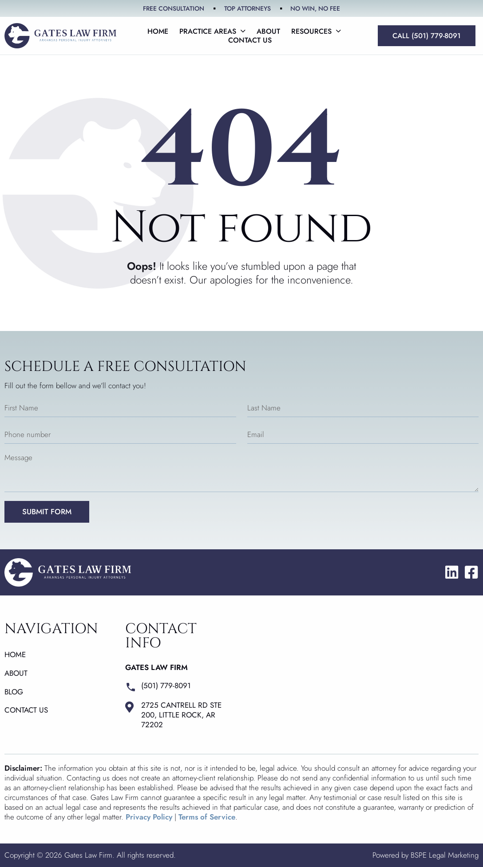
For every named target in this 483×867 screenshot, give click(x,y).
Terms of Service (206, 817)
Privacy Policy (149, 817)
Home (157, 31)
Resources (316, 31)
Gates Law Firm (156, 667)
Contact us (250, 40)
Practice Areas (212, 31)
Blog (13, 692)
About (268, 31)
